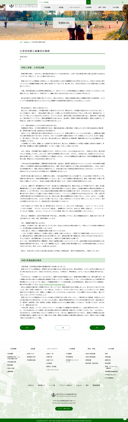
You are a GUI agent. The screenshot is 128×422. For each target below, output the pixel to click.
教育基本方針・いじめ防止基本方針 (16, 358)
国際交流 (106, 360)
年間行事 (50, 357)
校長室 (62, 7)
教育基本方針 (33, 357)
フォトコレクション (53, 370)
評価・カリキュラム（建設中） (109, 367)
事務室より (42, 385)
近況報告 (50, 363)
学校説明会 (69, 357)
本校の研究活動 (89, 357)
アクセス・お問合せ (65, 385)
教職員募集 (94, 385)
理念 (104, 354)
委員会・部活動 (52, 366)
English (78, 385)
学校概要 (50, 7)
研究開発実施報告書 (109, 371)
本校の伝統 (13, 368)
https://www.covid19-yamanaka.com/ (54, 284)
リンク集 (53, 385)
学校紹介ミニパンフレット (72, 361)
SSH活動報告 (107, 378)
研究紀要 (87, 360)
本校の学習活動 (89, 354)
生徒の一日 (50, 354)
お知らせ (32, 385)
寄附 (86, 385)
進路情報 (13, 371)
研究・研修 (101, 7)
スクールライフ (75, 7)
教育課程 (13, 365)
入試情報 (88, 7)
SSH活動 (114, 7)
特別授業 (106, 363)
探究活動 (106, 357)
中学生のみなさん (109, 375)
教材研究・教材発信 (91, 363)
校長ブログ (32, 354)
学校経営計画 (14, 362)
